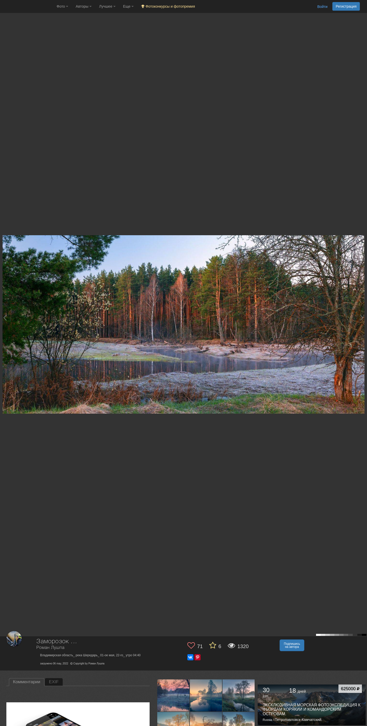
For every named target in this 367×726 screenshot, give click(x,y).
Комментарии (26, 681)
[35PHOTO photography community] (27, 6)
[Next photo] (362, 317)
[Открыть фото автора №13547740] (238, 695)
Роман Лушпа (50, 648)
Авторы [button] (83, 6)
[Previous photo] (5, 317)
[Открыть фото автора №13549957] (206, 695)
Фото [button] (62, 6)
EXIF (54, 681)
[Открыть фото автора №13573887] (173, 695)
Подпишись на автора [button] (292, 645)
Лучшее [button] (107, 6)
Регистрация (346, 6)
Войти (322, 6)
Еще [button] (128, 6)
